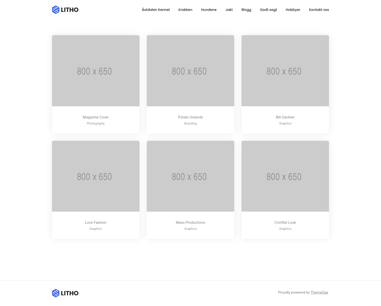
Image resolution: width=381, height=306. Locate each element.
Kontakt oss (319, 9)
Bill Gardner (285, 117)
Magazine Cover (96, 117)
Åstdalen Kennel (156, 9)
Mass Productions (190, 222)
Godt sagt (268, 9)
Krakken (185, 9)
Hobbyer (293, 9)
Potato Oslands (190, 117)
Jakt (229, 9)
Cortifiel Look (285, 222)
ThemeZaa (319, 292)
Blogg (246, 9)
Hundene (209, 9)
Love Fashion (95, 222)
